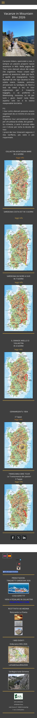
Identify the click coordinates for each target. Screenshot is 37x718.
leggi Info (19, 482)
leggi (18, 158)
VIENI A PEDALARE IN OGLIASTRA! (19, 599)
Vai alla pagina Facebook (10, 571)
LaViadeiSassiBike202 (18, 665)
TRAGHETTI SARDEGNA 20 (18, 580)
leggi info (19, 218)
